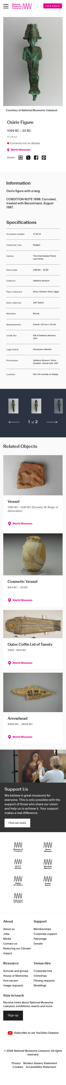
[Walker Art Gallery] (18, 881)
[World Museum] (48, 847)
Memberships (42, 929)
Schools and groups (15, 971)
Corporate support (45, 934)
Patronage (40, 938)
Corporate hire (43, 971)
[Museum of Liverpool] (18, 847)
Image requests (13, 985)
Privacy (16, 1063)
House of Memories (15, 975)
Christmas (40, 975)
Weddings (40, 985)
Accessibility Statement (41, 1067)
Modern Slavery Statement (40, 1063)
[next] (52, 422)
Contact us (10, 943)
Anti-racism (10, 980)
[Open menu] (6, 6)
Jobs (6, 934)
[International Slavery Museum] (18, 864)
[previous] (13, 422)
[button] (13, 408)
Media (7, 938)
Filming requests (44, 980)
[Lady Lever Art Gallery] (18, 898)
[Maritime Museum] (48, 864)
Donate (38, 943)
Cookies (18, 1067)
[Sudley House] (48, 881)
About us (9, 929)
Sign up (13, 1015)
